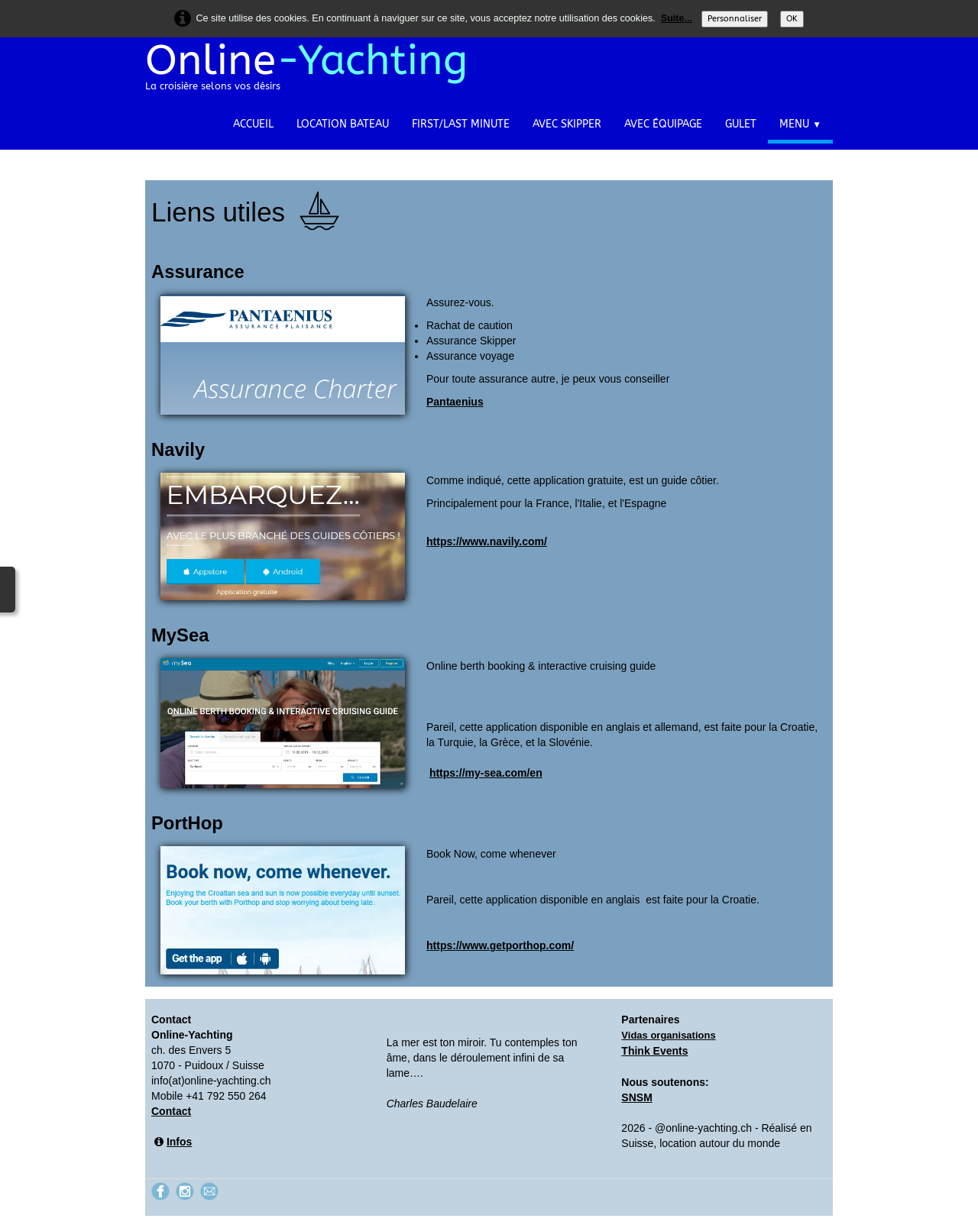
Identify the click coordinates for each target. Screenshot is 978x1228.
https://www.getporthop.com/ (500, 945)
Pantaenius (455, 402)
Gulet (740, 124)
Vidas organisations (668, 1035)
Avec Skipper (567, 124)
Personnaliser (735, 19)
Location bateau (342, 124)
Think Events (654, 1051)
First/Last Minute (461, 124)
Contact (171, 1111)
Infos (179, 1142)
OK (792, 19)
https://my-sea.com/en (485, 773)
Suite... (676, 18)
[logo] (312, 73)
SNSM (636, 1097)
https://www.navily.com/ (486, 541)
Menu (800, 124)
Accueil (253, 124)
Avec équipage (663, 124)
